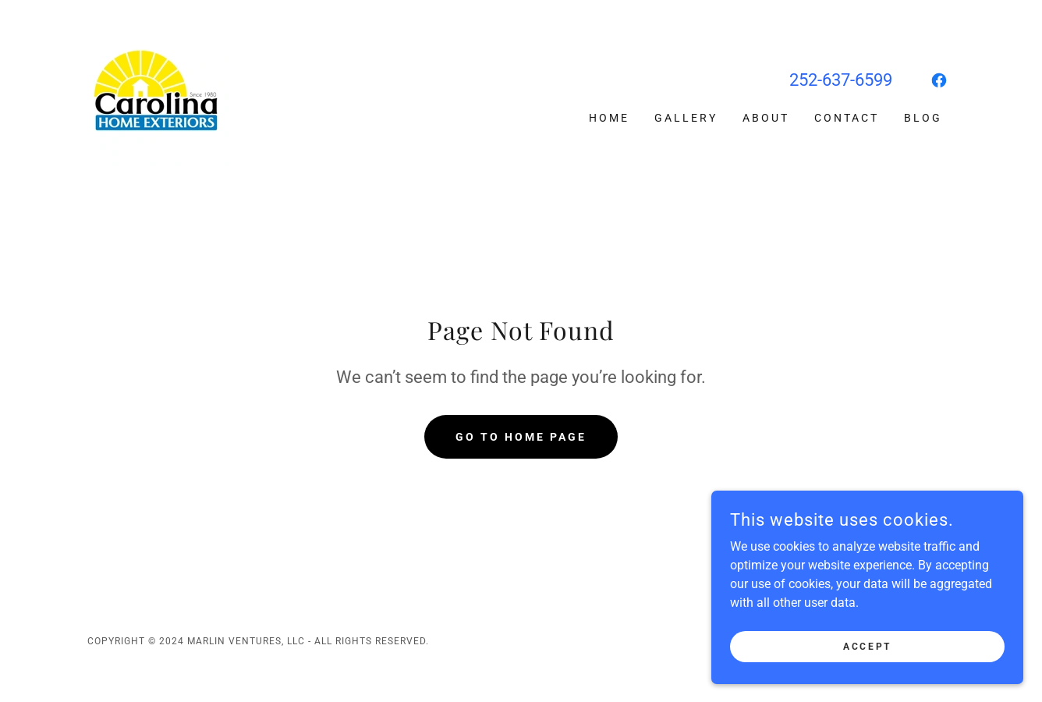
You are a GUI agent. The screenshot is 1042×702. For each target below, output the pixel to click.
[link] (158, 94)
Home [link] (609, 118)
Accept (867, 677)
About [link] (766, 118)
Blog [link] (923, 118)
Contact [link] (846, 118)
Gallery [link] (686, 118)
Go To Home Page (521, 437)
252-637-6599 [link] (840, 80)
